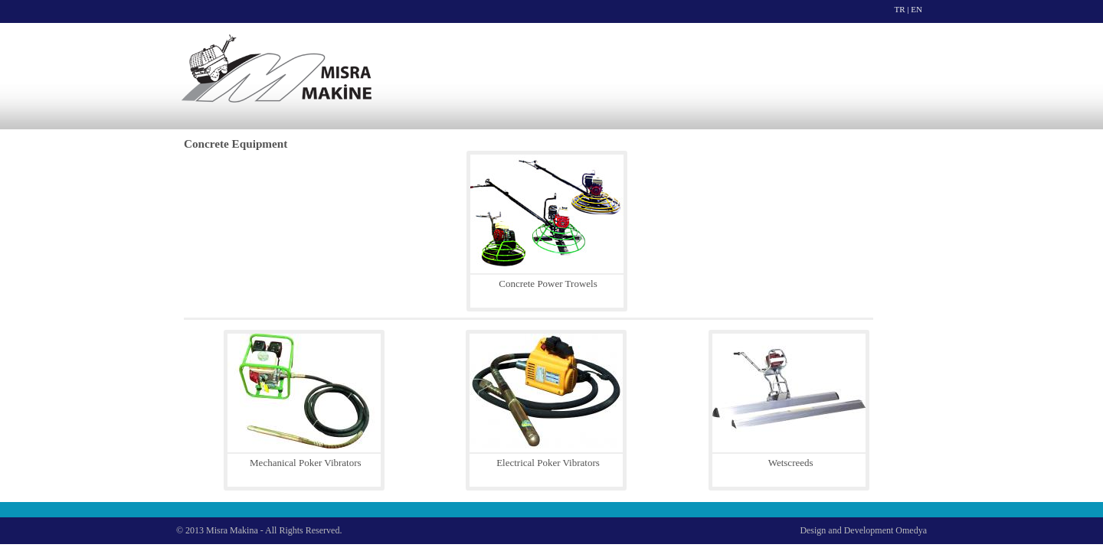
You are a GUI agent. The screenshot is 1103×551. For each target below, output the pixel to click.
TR (900, 9)
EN (916, 9)
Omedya (911, 530)
